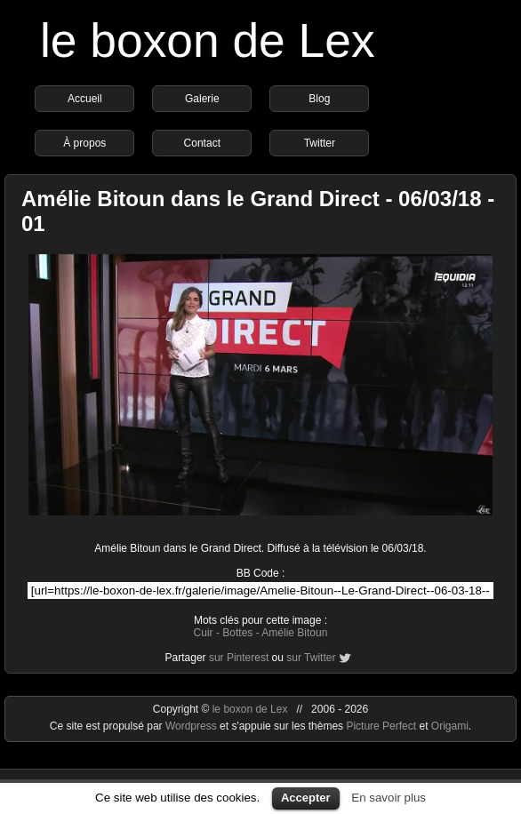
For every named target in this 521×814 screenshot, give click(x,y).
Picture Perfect (381, 726)
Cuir (203, 632)
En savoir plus (388, 797)
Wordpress (192, 726)
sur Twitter (310, 657)
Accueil (85, 98)
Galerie (202, 98)
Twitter (319, 143)
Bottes (237, 632)
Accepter (306, 797)
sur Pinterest (239, 657)
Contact (202, 143)
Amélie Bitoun (294, 632)
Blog (319, 98)
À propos (84, 143)
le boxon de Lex (207, 40)
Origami (450, 726)
